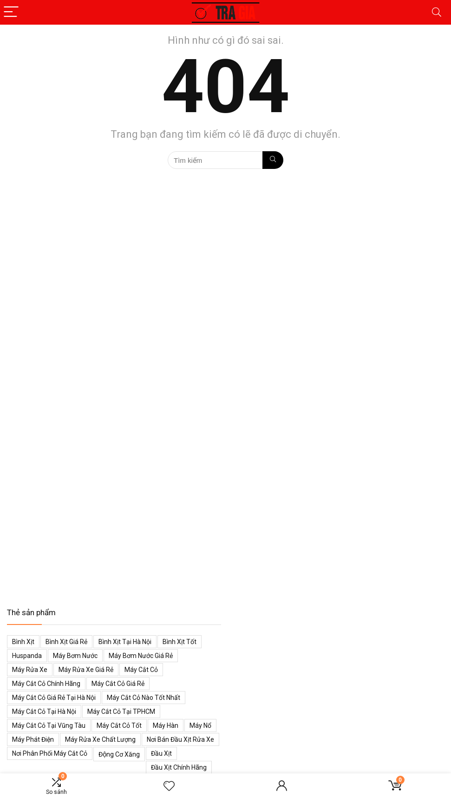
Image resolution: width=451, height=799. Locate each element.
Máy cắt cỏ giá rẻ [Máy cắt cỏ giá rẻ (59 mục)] (118, 683)
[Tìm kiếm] (272, 160)
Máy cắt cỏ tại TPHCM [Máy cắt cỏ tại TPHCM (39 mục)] (121, 711)
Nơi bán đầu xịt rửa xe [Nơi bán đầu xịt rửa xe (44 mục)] (180, 739)
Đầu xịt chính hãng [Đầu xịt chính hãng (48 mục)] (179, 767)
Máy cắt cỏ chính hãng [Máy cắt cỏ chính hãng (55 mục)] (46, 683)
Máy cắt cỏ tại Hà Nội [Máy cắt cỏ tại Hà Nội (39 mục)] (44, 711)
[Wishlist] (169, 786)
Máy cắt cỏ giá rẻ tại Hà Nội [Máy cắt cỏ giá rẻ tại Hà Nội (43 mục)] (54, 697)
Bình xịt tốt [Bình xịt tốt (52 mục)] (179, 641)
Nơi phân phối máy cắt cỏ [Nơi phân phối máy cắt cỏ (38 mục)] (49, 753)
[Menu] (11, 12)
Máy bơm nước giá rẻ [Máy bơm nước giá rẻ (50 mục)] (141, 655)
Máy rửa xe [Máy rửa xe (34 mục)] (29, 669)
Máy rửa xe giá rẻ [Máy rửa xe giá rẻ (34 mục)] (86, 669)
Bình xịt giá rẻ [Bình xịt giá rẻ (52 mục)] (66, 641)
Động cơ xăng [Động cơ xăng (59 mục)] (119, 754)
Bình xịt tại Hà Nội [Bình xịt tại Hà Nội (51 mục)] (124, 641)
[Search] (436, 12)
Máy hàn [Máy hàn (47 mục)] (165, 725)
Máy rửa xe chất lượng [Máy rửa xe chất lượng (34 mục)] (100, 739)
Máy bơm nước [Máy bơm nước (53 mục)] (75, 655)
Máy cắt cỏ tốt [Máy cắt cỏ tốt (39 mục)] (119, 725)
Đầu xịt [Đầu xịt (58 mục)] (161, 753)
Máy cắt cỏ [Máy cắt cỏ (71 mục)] (141, 669)
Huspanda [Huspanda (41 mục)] (27, 655)
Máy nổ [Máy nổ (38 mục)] (200, 725)
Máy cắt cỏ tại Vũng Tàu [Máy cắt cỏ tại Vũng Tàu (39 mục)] (48, 725)
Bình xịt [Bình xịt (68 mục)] (23, 641)
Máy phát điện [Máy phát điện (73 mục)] (33, 739)
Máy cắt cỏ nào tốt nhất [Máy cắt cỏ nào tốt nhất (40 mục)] (143, 697)
